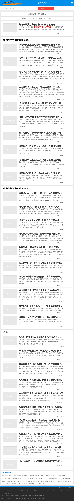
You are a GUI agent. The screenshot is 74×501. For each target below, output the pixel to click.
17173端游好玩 (6, 478)
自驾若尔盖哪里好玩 (29, 478)
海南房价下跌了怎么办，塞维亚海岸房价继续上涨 (42, 146)
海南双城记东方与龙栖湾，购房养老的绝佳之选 (41, 393)
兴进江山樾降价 (6, 484)
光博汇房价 (41, 484)
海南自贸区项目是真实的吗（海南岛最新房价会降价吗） (45, 306)
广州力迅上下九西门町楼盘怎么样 (28, 484)
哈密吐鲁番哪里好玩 (17, 478)
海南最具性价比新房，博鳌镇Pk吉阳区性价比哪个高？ (44, 234)
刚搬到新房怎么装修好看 (47, 481)
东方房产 (11, 498)
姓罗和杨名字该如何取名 (36, 475)
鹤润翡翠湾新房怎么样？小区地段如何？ (38, 24)
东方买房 (43, 498)
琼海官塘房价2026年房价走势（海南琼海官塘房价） (43, 290)
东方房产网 (69, 487)
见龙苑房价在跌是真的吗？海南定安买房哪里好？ (42, 159)
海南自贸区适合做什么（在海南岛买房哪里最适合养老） (45, 263)
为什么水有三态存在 (7, 475)
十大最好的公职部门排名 (54, 478)
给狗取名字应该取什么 (50, 475)
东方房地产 (64, 487)
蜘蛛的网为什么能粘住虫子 (21, 475)
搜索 (41, 8)
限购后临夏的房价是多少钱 (32, 481)
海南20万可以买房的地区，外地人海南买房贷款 (41, 317)
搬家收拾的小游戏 (41, 478)
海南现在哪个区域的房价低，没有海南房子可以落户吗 (44, 276)
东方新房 (16, 498)
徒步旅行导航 (20, 481)
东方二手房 (26, 498)
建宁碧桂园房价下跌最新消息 (63, 481)
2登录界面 (14, 484)
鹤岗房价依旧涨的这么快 (8, 481)
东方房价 (2, 498)
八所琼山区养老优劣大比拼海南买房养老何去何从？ (43, 380)
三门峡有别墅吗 (66, 478)
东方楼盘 (7, 498)
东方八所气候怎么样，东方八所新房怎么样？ (40, 350)
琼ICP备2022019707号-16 (40, 495)
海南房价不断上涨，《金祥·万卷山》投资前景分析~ (43, 173)
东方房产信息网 (33, 498)
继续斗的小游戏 (62, 475)
